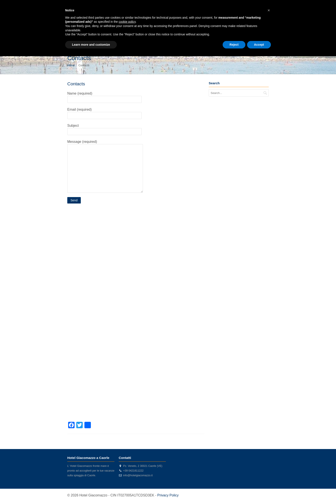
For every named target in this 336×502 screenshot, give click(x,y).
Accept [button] (259, 44)
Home (71, 65)
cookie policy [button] (127, 21)
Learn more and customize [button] (91, 44)
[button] (268, 10)
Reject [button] (234, 44)
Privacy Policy (168, 495)
